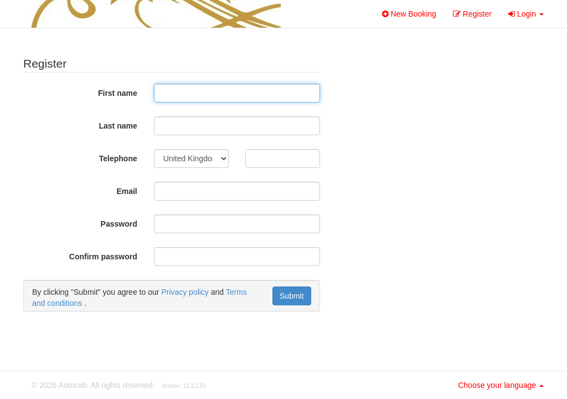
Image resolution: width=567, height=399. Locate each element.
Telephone (118, 158)
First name (117, 93)
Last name (118, 125)
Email (126, 191)
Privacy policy (185, 292)
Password (119, 223)
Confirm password (103, 256)
